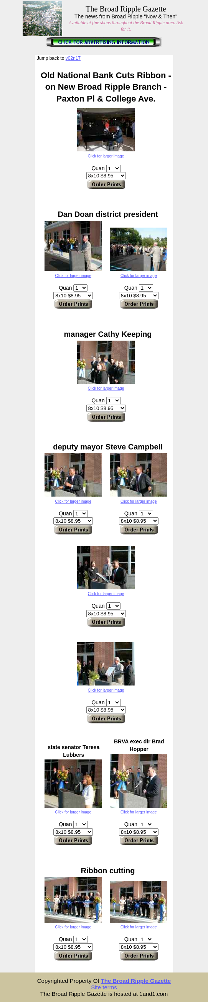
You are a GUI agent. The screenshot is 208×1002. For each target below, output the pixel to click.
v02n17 (73, 58)
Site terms (104, 987)
